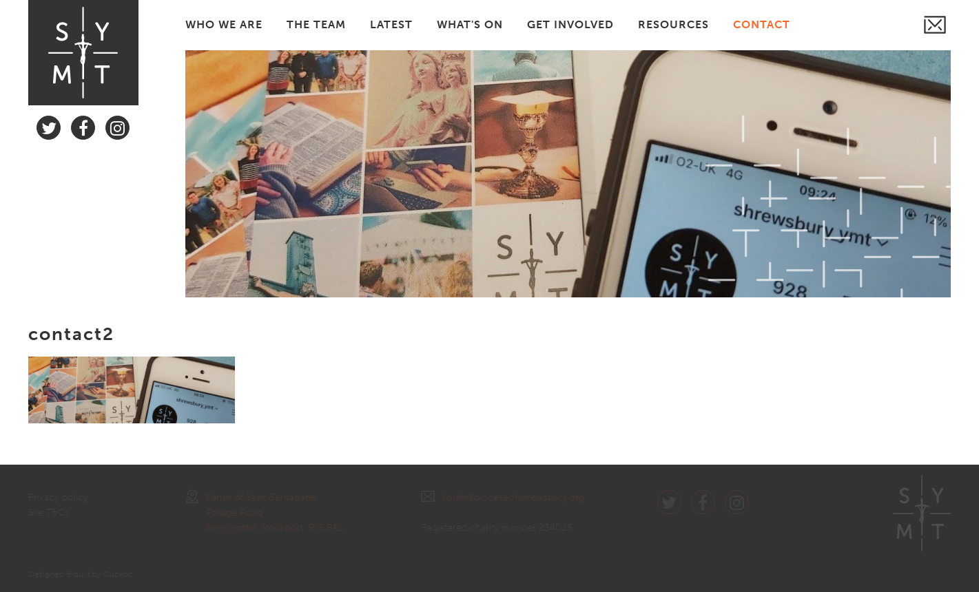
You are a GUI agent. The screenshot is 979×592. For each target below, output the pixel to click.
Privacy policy (58, 497)
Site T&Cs (48, 512)
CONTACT (761, 24)
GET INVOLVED (570, 24)
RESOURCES (673, 24)
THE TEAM (316, 24)
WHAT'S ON (470, 24)
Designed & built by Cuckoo (80, 574)
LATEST (391, 24)
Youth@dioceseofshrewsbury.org (502, 497)
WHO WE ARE (223, 24)
